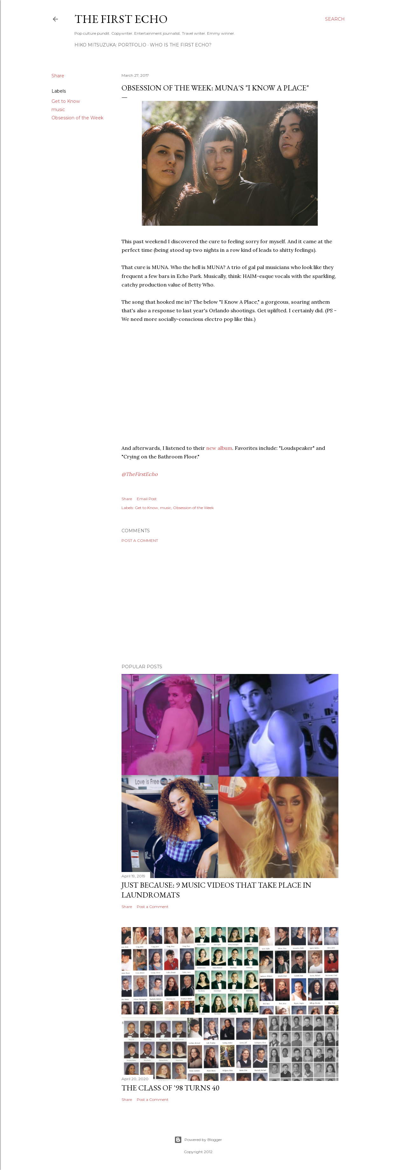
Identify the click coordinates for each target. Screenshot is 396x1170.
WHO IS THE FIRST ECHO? (181, 45)
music (58, 109)
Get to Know (66, 101)
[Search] (335, 19)
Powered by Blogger (198, 1140)
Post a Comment (140, 540)
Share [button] (58, 76)
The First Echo (121, 18)
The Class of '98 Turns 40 (170, 1088)
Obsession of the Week (77, 118)
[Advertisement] (230, 603)
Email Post (147, 498)
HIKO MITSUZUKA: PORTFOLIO (110, 45)
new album (219, 448)
